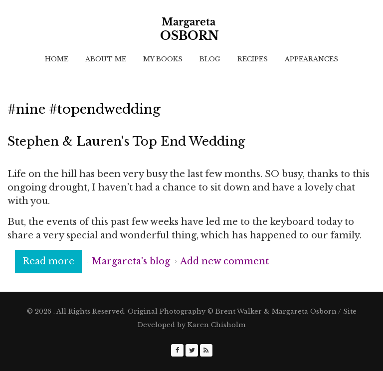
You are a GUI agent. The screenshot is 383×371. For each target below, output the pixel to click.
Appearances (311, 59)
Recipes (252, 59)
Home (56, 59)
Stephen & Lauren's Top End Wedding (126, 141)
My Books (163, 59)
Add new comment (224, 261)
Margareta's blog (131, 261)
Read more (52, 261)
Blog (209, 59)
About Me (105, 59)
